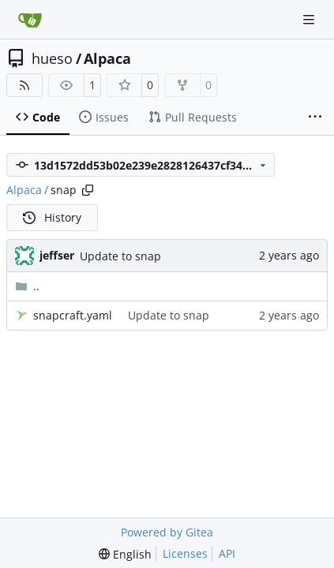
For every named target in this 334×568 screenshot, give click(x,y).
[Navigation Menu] (310, 19)
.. (27, 285)
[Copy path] (87, 190)
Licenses (185, 553)
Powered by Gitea (167, 532)
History (52, 217)
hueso (52, 58)
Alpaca (107, 58)
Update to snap (120, 255)
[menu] (125, 554)
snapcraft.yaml (72, 315)
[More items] (315, 117)
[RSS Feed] (24, 85)
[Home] (30, 20)
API (227, 553)
